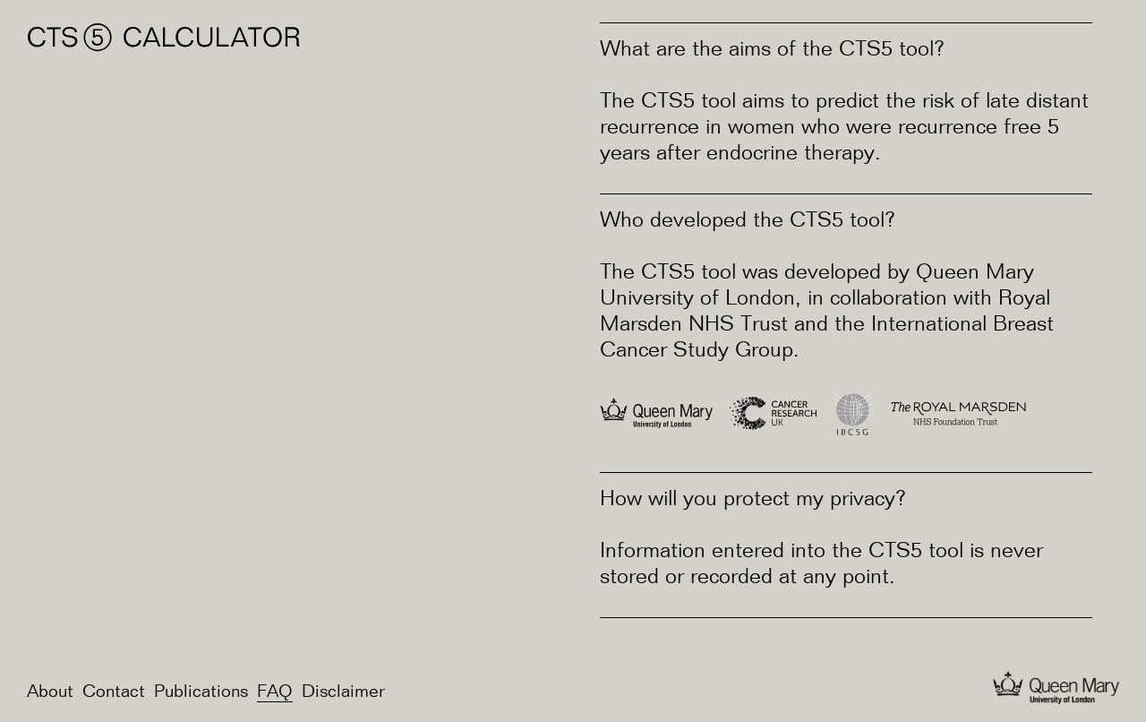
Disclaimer (343, 692)
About (50, 692)
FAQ (275, 692)
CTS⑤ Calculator (164, 37)
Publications (201, 692)
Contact (113, 692)
